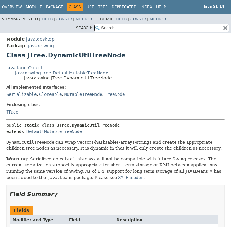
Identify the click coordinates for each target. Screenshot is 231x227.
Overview (12, 7)
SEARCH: (84, 28)
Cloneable (50, 94)
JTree (12, 111)
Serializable (21, 94)
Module (34, 7)
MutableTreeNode (83, 94)
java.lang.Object (24, 67)
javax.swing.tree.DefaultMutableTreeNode (61, 72)
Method (84, 19)
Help (161, 7)
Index (146, 7)
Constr (64, 19)
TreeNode (115, 94)
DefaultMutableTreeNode (54, 131)
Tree (103, 7)
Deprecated (124, 7)
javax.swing (41, 45)
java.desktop (40, 39)
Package (54, 7)
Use (90, 7)
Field (47, 19)
